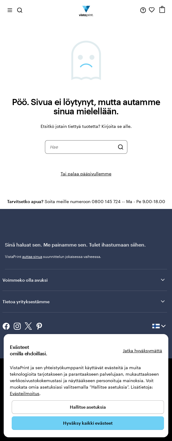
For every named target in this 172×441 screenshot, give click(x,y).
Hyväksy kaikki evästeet (88, 423)
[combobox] (82, 147)
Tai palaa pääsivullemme (86, 173)
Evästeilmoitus (24, 393)
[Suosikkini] (152, 10)
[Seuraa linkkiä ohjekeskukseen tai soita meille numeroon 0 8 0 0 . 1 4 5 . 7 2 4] (143, 9)
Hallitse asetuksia (88, 407)
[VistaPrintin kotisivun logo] (86, 10)
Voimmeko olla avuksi (84, 280)
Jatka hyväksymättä (142, 350)
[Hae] (120, 147)
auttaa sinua (32, 256)
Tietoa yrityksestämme (84, 301)
